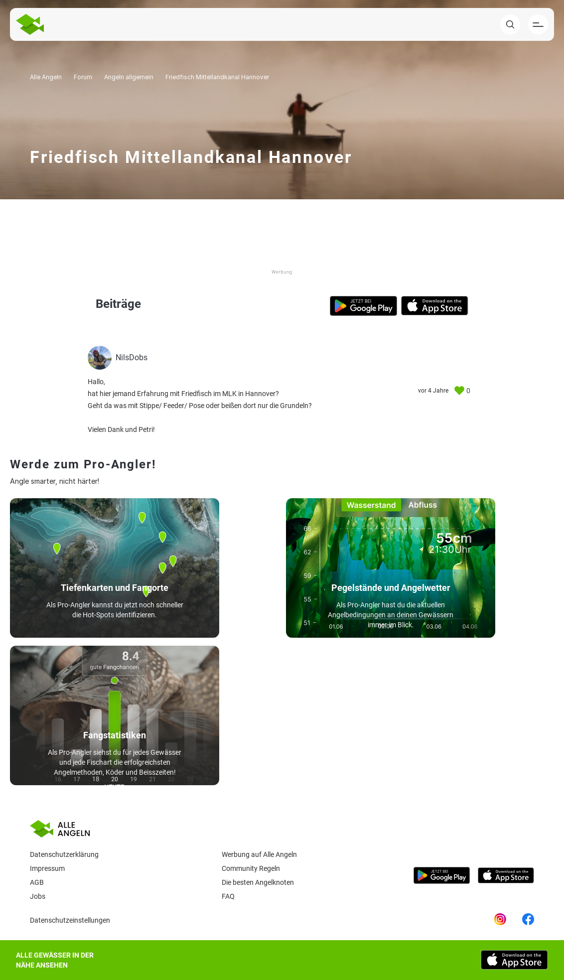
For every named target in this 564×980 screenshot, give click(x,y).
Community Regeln (251, 868)
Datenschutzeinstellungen (70, 920)
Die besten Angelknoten (258, 882)
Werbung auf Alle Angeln (259, 854)
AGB (37, 882)
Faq (228, 896)
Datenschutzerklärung (64, 854)
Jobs (37, 896)
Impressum (47, 868)
